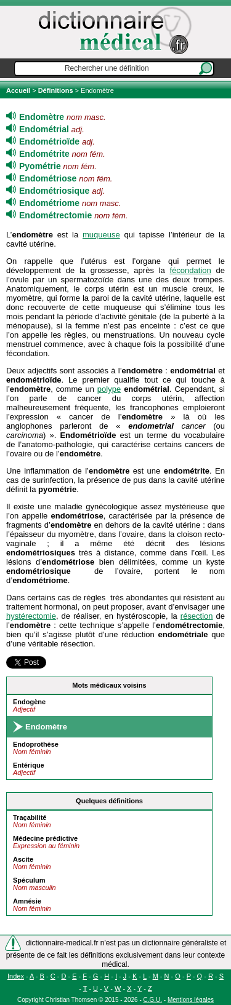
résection (196, 616)
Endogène (29, 701)
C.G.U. (153, 999)
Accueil (19, 90)
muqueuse (101, 234)
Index (15, 976)
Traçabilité (29, 817)
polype (109, 389)
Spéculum (29, 880)
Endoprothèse (36, 744)
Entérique (28, 765)
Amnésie (27, 901)
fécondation (190, 270)
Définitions (55, 90)
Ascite (23, 859)
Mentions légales (191, 999)
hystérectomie (31, 616)
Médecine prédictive (45, 838)
